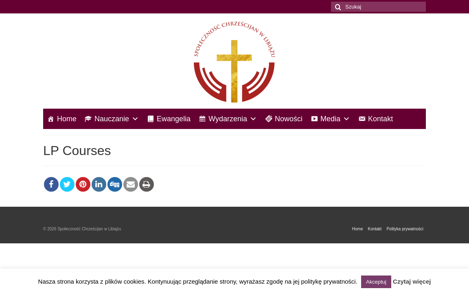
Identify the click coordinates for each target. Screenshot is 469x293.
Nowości (288, 119)
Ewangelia (174, 119)
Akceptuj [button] (376, 282)
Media (335, 119)
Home (67, 119)
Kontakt (380, 119)
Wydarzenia (232, 119)
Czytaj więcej (412, 281)
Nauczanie (116, 119)
